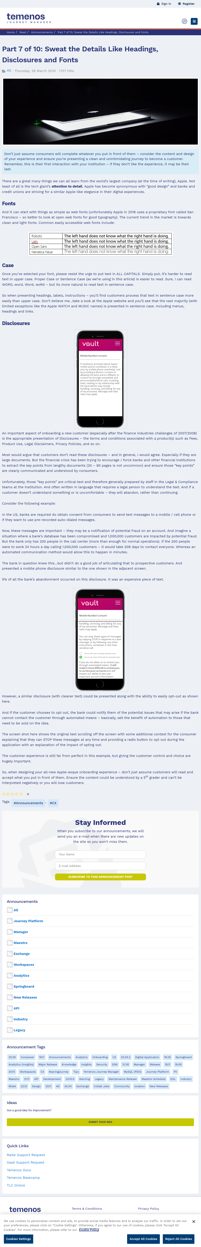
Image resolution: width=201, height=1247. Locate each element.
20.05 (12, 1057)
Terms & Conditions (87, 1208)
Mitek (12, 1086)
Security (101, 1064)
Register (186, 3)
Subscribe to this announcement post (100, 877)
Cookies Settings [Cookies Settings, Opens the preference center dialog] (18, 1241)
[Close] (194, 1224)
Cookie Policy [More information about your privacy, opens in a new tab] (89, 1232)
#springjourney (58, 1071)
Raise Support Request (26, 1155)
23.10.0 (70, 1079)
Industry (21, 1019)
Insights (86, 1064)
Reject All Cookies (178, 1241)
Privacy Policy (148, 1208)
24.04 (68, 1086)
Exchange (22, 954)
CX (54, 803)
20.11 (48, 1086)
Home (11, 32)
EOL (173, 1079)
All (9, 71)
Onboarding (100, 1057)
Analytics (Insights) (21, 1064)
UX (114, 1057)
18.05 (167, 1057)
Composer (27, 1057)
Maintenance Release (122, 1079)
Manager (21, 932)
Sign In (164, 3)
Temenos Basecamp (23, 1178)
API (16, 1008)
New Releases (25, 997)
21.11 (26, 1079)
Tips (76, 1071)
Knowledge (69, 1064)
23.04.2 (126, 1057)
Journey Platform (28, 921)
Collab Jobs (102, 1086)
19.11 (41, 1057)
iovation (139, 1086)
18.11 (167, 1064)
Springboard (24, 986)
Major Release (47, 1064)
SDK (115, 1064)
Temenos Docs (19, 1170)
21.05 (125, 1064)
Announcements (42, 32)
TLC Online (16, 1185)
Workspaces (24, 965)
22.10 (24, 1086)
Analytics (21, 976)
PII (175, 1071)
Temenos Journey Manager (101, 1071)
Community (122, 1086)
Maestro (21, 943)
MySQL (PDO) (132, 1071)
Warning (84, 1079)
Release (155, 1064)
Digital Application (147, 1057)
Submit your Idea (100, 1122)
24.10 (12, 1071)
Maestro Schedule (154, 1079)
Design (36, 1086)
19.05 (178, 1064)
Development (52, 1079)
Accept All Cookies (143, 1241)
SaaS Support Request (25, 1162)
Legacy (19, 1030)
